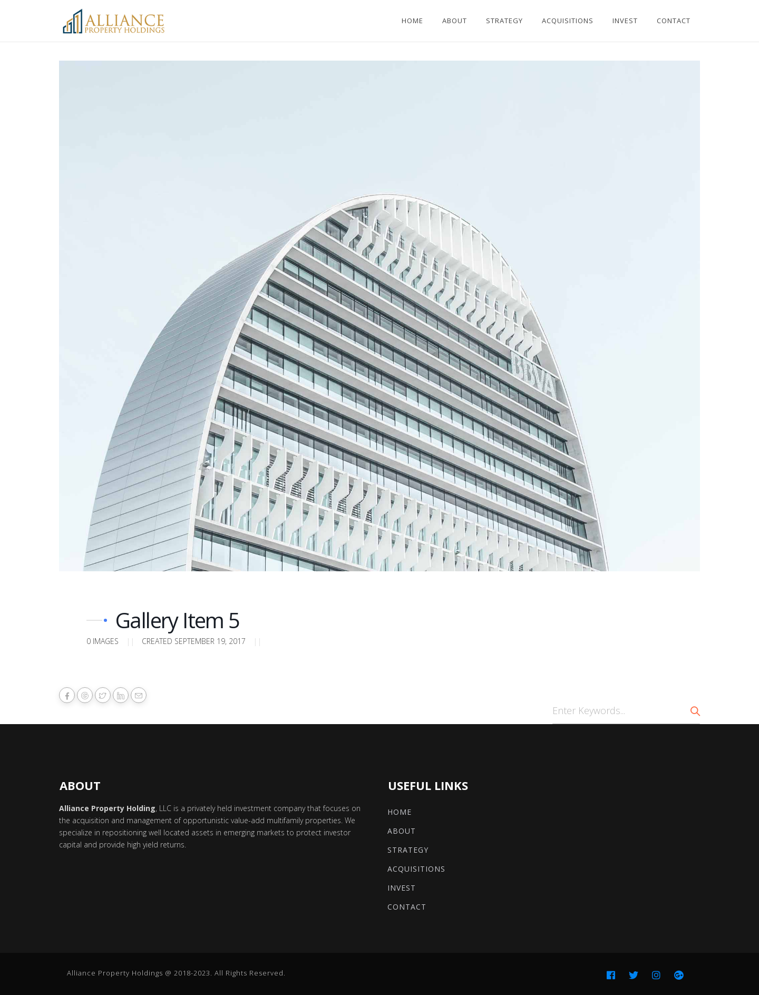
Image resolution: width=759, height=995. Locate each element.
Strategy (504, 20)
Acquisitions (567, 20)
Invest (625, 20)
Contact (673, 20)
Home (412, 20)
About (454, 20)
